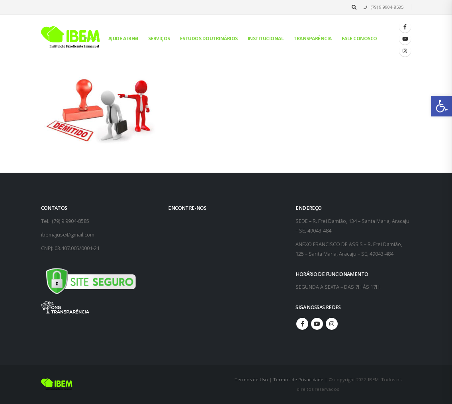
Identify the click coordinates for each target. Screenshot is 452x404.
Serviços (159, 38)
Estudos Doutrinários (209, 38)
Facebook (302, 324)
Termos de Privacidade (298, 379)
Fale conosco (359, 38)
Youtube (317, 324)
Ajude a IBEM (123, 38)
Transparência (313, 38)
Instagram (332, 324)
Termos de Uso (252, 379)
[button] (441, 106)
